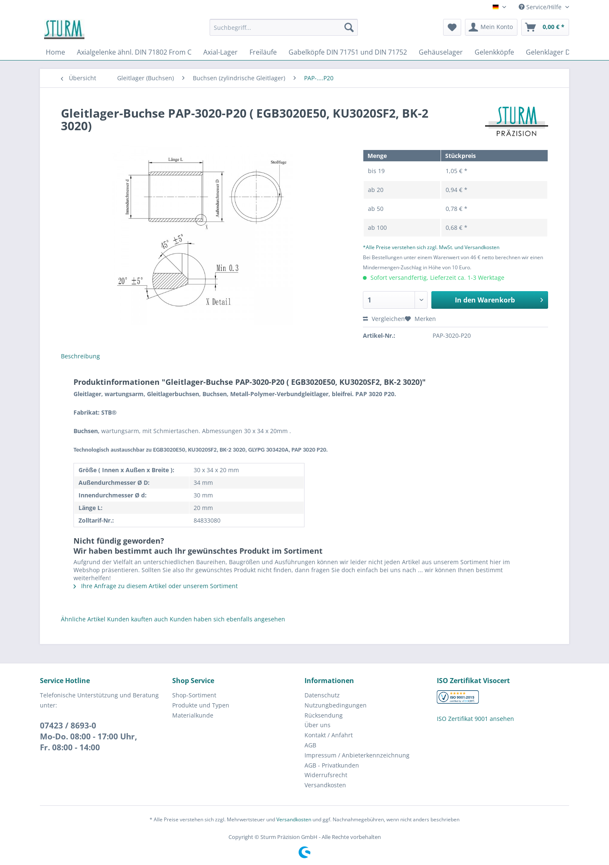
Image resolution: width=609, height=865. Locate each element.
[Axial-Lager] (220, 52)
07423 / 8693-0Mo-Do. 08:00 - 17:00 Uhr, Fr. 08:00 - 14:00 (88, 736)
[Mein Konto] (491, 27)
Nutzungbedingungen (335, 705)
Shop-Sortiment (194, 695)
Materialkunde (192, 715)
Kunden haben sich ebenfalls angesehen (227, 619)
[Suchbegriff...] (284, 27)
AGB (310, 745)
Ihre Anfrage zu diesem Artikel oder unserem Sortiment (156, 586)
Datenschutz (322, 695)
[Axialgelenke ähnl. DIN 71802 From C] (134, 52)
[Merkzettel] (452, 27)
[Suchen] (349, 27)
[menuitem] (284, 31)
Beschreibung (80, 356)
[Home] (55, 52)
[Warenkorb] (545, 27)
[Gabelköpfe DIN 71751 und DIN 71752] (348, 52)
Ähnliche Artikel (83, 619)
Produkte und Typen (200, 705)
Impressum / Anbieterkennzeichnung (357, 755)
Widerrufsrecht (325, 775)
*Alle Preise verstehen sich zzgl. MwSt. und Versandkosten (431, 247)
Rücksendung (323, 715)
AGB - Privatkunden (331, 765)
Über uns (317, 725)
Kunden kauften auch (137, 619)
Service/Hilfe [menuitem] (541, 7)
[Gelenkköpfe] (494, 52)
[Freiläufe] (263, 52)
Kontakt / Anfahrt (328, 735)
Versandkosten (325, 785)
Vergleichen (384, 319)
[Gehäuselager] (441, 52)
